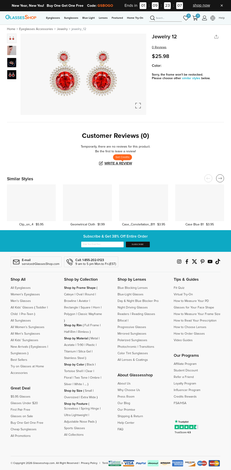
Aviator (83, 301)
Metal (94, 338)
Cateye (69, 294)
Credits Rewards (185, 396)
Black (90, 364)
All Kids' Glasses (22, 307)
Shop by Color (74, 364)
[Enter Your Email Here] (102, 245)
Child (14, 314)
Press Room (126, 396)
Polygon (69, 314)
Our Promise (126, 409)
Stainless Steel (74, 358)
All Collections (74, 434)
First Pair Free (20, 409)
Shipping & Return (130, 416)
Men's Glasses (21, 301)
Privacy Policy (89, 463)
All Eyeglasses (21, 287)
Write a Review (118, 163)
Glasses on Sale (22, 416)
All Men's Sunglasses (25, 333)
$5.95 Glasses (20, 396)
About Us (124, 383)
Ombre (95, 377)
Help (222, 18)
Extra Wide (88, 397)
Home (11, 29)
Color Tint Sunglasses (133, 353)
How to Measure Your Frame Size (197, 314)
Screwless (71, 408)
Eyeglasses (53, 18)
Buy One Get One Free (27, 422)
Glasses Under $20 (24, 403)
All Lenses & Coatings (133, 359)
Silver (68, 384)
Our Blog (124, 403)
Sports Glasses (74, 428)
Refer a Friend (184, 377)
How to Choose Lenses (190, 327)
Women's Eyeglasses (25, 294)
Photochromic (127, 346)
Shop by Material (76, 338)
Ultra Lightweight (76, 415)
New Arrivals (19, 346)
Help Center (126, 422)
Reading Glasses (143, 314)
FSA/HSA (180, 403)
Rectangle (71, 307)
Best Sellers (19, 359)
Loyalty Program (185, 383)
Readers (123, 314)
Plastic (90, 345)
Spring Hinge (90, 408)
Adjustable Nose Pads (79, 421)
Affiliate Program (185, 364)
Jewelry (62, 29)
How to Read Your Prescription (195, 320)
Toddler (41, 307)
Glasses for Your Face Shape (194, 307)
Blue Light (88, 18)
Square (85, 307)
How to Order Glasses (189, 333)
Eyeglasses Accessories (36, 29)
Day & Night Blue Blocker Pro (138, 301)
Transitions (146, 346)
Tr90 (80, 345)
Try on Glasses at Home (27, 366)
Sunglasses (71, 18)
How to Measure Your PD (191, 301)
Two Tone (81, 377)
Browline (70, 301)
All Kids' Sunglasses (24, 340)
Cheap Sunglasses (24, 429)
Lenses (103, 18)
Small (88, 390)
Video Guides (183, 340)
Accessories (19, 373)
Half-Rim (70, 331)
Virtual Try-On (183, 294)
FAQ (120, 429)
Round (89, 294)
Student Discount (186, 370)
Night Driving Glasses (133, 307)
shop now (201, 5)
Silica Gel (84, 351)
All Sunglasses (21, 320)
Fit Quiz (179, 287)
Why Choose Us (129, 390)
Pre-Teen (27, 314)
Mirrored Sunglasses (132, 333)
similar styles (191, 78)
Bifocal (122, 320)
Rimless (83, 331)
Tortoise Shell (73, 371)
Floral (68, 377)
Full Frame (91, 325)
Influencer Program (187, 390)
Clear (88, 371)
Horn (96, 307)
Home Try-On (135, 18)
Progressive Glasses (132, 327)
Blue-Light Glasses (130, 294)
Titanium (70, 351)
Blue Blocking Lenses (133, 287)
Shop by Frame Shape (80, 287)
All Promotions (21, 436)
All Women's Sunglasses (27, 327)
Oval (79, 294)
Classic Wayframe (90, 314)
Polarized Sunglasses (132, 340)
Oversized (71, 397)
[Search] (165, 18)
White (78, 384)
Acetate (69, 345)
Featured (117, 18)
